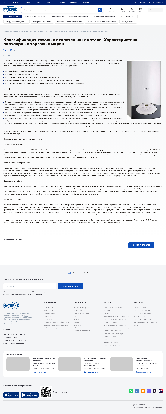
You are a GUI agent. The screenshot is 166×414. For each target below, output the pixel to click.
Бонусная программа (82, 308)
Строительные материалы (35, 17)
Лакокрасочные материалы (104, 17)
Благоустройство (128, 22)
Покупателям (80, 303)
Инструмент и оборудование (16, 22)
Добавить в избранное (83, 331)
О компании (60, 2)
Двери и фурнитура (127, 17)
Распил (107, 313)
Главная (6, 31)
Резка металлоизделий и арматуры (117, 328)
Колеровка (108, 310)
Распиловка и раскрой (112, 331)
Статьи (12, 31)
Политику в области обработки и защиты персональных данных (42, 293)
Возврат (48, 2)
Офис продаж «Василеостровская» (144, 359)
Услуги (15, 2)
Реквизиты (48, 319)
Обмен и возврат (80, 328)
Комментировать (141, 245)
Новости (47, 316)
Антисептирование (111, 342)
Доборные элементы (112, 345)
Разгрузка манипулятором (114, 334)
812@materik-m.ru (10, 338)
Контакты (73, 2)
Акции (5, 2)
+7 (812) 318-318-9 (139, 2)
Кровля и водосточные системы (69, 22)
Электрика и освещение (42, 22)
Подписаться (70, 286)
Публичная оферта (51, 328)
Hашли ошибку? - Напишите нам (83, 273)
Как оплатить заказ (81, 313)
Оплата (37, 2)
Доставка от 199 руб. (142, 310)
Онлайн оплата (155, 10)
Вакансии (85, 2)
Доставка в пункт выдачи (113, 308)
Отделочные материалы (78, 17)
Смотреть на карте (40, 372)
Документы (48, 310)
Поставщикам (49, 313)
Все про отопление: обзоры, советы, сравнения (31, 31)
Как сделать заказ (81, 310)
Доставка (26, 2)
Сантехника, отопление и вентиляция (101, 22)
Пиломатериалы (57, 17)
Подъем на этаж (110, 337)
